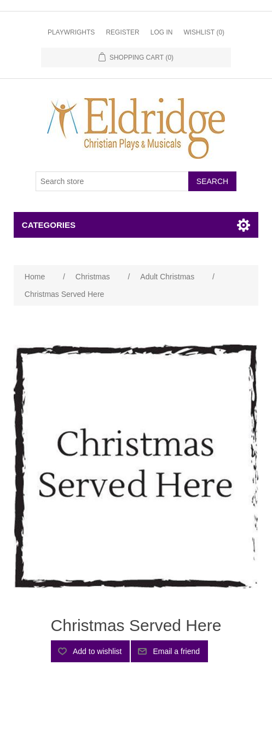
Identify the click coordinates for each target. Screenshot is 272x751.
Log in (162, 32)
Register (122, 32)
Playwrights (71, 32)
